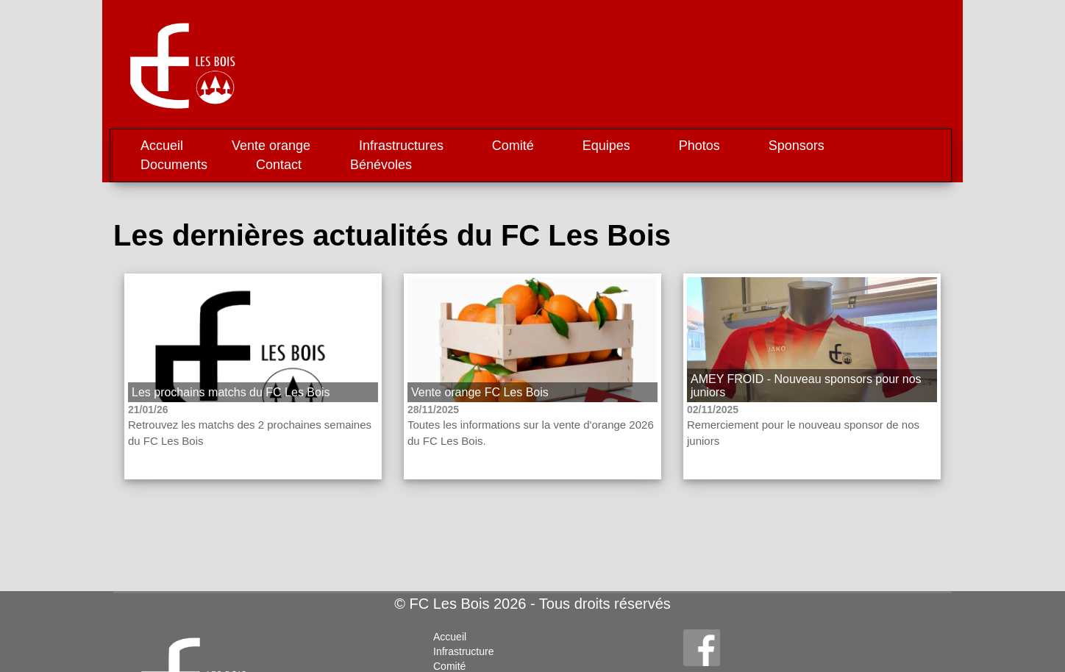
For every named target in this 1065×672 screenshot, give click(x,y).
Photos (699, 145)
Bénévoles (381, 164)
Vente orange (271, 145)
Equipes (606, 145)
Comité (513, 145)
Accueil (161, 145)
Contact (279, 164)
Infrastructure (463, 651)
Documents (173, 164)
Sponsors (796, 145)
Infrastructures (401, 145)
